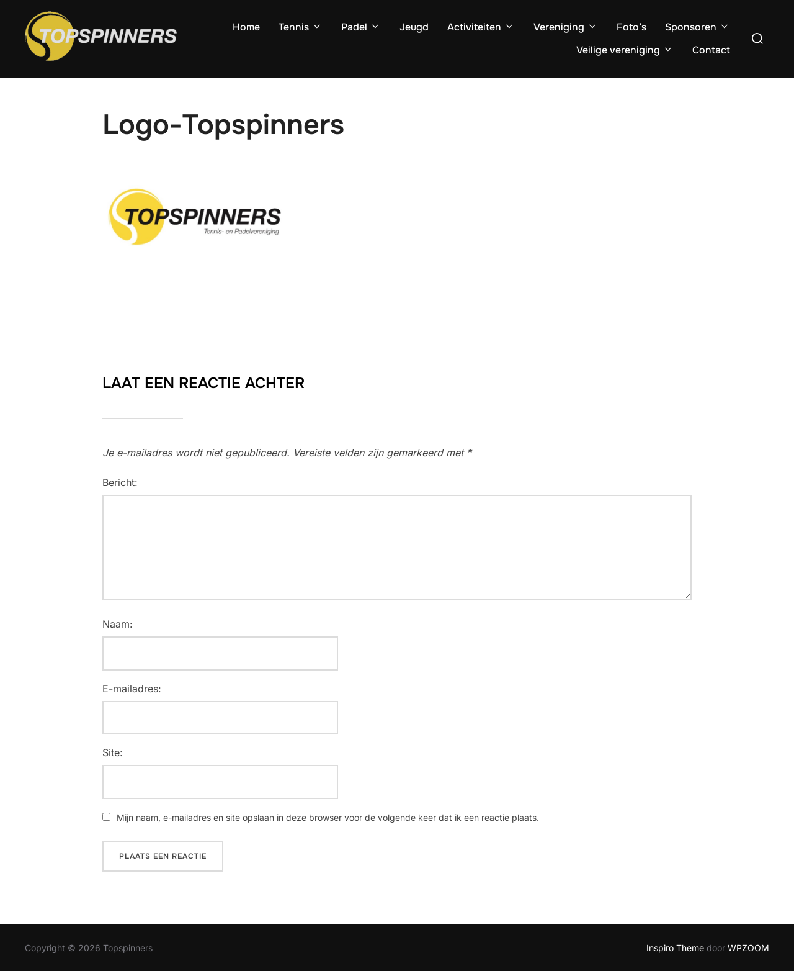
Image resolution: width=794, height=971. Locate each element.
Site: (112, 752)
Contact (711, 49)
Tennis (301, 27)
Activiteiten (481, 27)
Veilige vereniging (625, 49)
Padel (361, 27)
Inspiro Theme (675, 947)
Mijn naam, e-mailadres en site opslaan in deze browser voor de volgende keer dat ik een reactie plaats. (328, 817)
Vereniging (565, 27)
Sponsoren (697, 27)
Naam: (117, 624)
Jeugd (414, 27)
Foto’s (631, 27)
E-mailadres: (131, 688)
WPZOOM (748, 947)
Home (246, 27)
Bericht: (120, 482)
